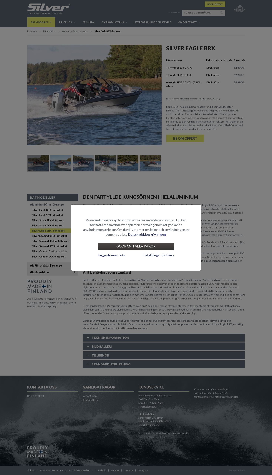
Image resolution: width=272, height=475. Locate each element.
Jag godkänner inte (111, 255)
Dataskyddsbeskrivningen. (147, 234)
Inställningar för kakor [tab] (158, 255)
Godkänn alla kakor (135, 246)
